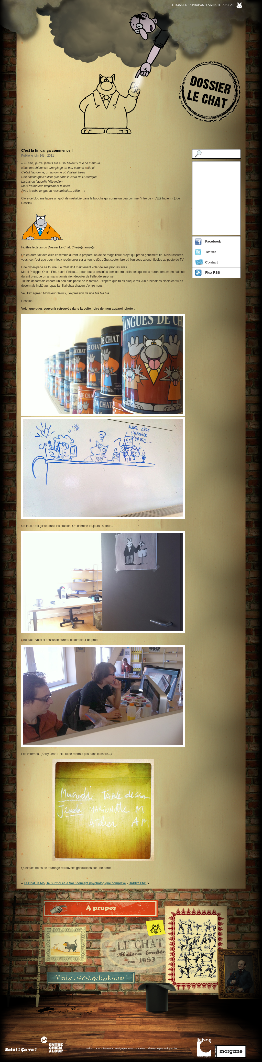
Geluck (239, 5)
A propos (197, 4)
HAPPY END (138, 883)
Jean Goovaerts (136, 1048)
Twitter (210, 252)
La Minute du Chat (220, 4)
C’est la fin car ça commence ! (47, 150)
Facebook (213, 241)
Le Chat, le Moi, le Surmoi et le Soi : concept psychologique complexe (75, 883)
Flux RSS (212, 272)
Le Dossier (179, 4)
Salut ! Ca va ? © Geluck (100, 1048)
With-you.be (170, 1048)
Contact (211, 262)
